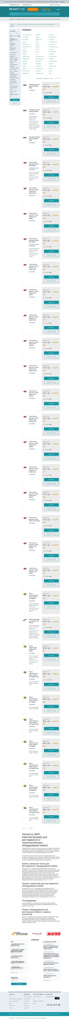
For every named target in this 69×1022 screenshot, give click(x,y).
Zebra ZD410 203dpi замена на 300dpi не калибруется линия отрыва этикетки (51, 947)
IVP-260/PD (38, 61)
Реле (11, 71)
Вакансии (50, 19)
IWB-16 (50, 71)
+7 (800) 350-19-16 (14, 5)
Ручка (15, 69)
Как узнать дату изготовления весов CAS (17, 967)
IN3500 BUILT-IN (26, 46)
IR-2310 (37, 51)
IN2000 (24, 42)
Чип (11, 96)
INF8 (37, 42)
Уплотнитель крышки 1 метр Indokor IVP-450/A (34, 519)
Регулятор (15, 71)
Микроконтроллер (14, 94)
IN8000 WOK (39, 39)
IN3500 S (24, 54)
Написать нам (12, 1005)
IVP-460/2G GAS (53, 56)
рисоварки (12, 49)
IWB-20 (50, 73)
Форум (44, 19)
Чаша (11, 91)
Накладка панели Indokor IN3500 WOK (34, 138)
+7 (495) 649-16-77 (26, 5)
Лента (11, 61)
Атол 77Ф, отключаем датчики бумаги (17, 956)
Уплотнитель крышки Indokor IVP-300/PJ (34, 240)
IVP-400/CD (51, 39)
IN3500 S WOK (26, 56)
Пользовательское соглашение (52, 996)
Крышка (16, 59)
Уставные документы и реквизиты (15, 998)
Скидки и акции (20, 19)
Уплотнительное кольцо (13, 88)
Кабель (11, 57)
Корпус (11, 92)
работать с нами (45, 9)
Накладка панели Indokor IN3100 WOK (34, 86)
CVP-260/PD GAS (26, 34)
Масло (15, 61)
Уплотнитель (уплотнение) (13, 80)
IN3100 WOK (25, 44)
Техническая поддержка (38, 994)
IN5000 (24, 66)
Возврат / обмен (27, 998)
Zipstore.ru (29, 868)
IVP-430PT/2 (52, 44)
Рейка (14, 91)
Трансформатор (13, 82)
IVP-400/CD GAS (53, 42)
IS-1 (37, 54)
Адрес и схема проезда (13, 1001)
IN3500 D (24, 51)
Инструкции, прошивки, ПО (38, 1001)
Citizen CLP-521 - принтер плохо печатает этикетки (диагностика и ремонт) (17, 950)
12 (30, 828)
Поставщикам (26, 1001)
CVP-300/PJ (25, 39)
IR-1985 (37, 49)
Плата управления (14, 86)
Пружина (12, 72)
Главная (12, 1014)
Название (46, 78)
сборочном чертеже (34, 121)
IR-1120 (37, 44)
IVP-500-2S (51, 58)
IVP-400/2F (51, 34)
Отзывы (10, 1007)
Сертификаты (26, 1005)
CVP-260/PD (25, 37)
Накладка (12, 77)
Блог (40, 19)
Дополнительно (49, 994)
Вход (51, 5)
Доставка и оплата (47, 879)
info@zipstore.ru (52, 896)
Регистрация (57, 5)
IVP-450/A (51, 49)
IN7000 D (38, 34)
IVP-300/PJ (38, 63)
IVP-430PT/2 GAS (53, 46)
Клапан (15, 57)
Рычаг (11, 69)
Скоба (17, 67)
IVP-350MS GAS (40, 68)
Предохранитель (13, 74)
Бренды (12, 19)
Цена (51, 78)
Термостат (12, 66)
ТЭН (11, 84)
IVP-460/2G (51, 54)
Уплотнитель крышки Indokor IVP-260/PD (34, 164)
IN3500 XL (25, 61)
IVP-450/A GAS (52, 51)
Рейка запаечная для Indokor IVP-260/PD (34, 621)
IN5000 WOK (25, 73)
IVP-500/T (51, 63)
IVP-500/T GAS (52, 66)
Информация (27, 994)
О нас (10, 996)
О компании (11, 994)
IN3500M (24, 63)
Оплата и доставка (31, 19)
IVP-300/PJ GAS (40, 58)
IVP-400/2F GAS (53, 37)
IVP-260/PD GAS (40, 56)
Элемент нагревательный (13, 63)
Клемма (12, 59)
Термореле (12, 67)
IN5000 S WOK (26, 71)
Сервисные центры (37, 996)
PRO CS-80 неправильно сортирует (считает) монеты (18, 962)
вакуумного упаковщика (12, 44)
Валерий (12, 946)
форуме (29, 906)
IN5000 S (24, 68)
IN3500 (24, 49)
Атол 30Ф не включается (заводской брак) (17, 944)
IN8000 (37, 37)
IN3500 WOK (25, 58)
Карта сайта (26, 1007)
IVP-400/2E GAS (40, 73)
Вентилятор (12, 54)
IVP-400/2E (38, 71)
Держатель (12, 56)
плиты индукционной (13, 47)
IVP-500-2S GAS (53, 61)
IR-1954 (37, 46)
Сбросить (14, 103)
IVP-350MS (38, 66)
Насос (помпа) (13, 76)
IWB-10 (50, 68)
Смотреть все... (14, 972)
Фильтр (16, 77)
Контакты (57, 19)
